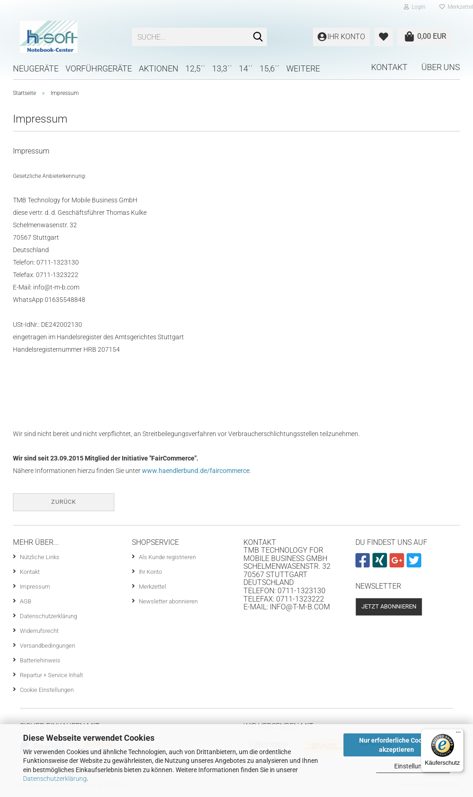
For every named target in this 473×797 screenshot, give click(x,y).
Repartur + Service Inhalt (51, 675)
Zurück (63, 501)
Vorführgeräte (98, 68)
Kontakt (389, 67)
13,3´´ (222, 68)
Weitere (303, 68)
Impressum (35, 586)
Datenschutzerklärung (55, 778)
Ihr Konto (150, 571)
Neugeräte (36, 68)
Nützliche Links (39, 557)
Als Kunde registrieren (167, 557)
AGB (25, 601)
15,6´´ (269, 68)
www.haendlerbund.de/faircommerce (195, 470)
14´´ (246, 68)
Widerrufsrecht (39, 630)
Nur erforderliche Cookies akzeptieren (396, 745)
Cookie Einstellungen (47, 689)
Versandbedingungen (47, 645)
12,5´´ (195, 68)
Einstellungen (413, 766)
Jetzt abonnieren (388, 606)
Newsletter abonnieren (168, 601)
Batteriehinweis (40, 660)
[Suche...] (258, 37)
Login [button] (415, 7)
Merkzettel (152, 586)
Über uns (440, 67)
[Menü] (458, 734)
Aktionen (158, 68)
